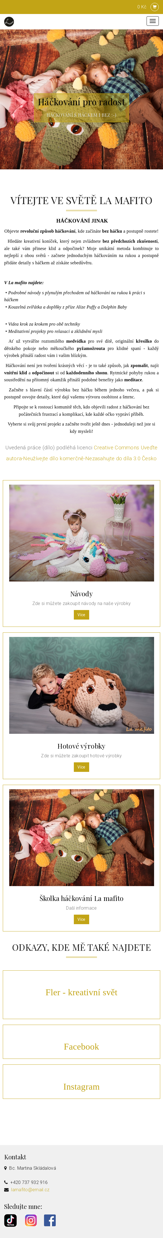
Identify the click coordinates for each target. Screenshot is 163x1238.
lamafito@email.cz (30, 1189)
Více (81, 615)
